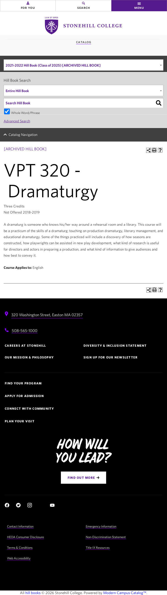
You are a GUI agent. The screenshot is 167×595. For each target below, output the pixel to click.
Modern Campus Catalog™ (124, 592)
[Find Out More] (83, 478)
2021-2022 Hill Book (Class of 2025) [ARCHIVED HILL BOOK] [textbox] (53, 65)
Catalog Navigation (23, 134)
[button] (28, 5)
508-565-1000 (24, 330)
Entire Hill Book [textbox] (17, 91)
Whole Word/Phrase (25, 112)
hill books (33, 592)
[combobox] (83, 65)
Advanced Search (17, 121)
